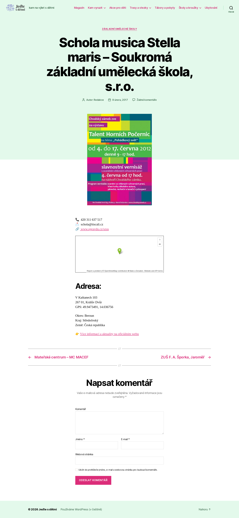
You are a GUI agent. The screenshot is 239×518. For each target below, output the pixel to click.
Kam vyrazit (95, 7)
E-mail (125, 439)
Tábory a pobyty (165, 7)
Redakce (99, 99)
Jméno (80, 439)
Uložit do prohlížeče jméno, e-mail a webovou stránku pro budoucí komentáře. (117, 469)
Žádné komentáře (147, 99)
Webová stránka (84, 454)
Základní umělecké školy (119, 29)
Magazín (79, 7)
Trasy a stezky (139, 7)
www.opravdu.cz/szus (94, 229)
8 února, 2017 (120, 99)
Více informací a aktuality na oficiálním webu (109, 334)
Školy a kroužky (188, 7)
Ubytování (211, 7)
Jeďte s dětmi (48, 509)
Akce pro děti (117, 7)
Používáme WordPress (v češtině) (81, 509)
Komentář (80, 409)
